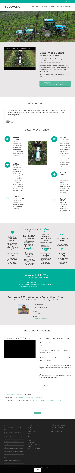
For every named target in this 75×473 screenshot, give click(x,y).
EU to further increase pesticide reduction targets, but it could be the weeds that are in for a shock (55, 367)
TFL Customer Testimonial (34, 444)
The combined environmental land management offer (47, 400)
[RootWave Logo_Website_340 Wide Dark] (12, 7)
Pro (29, 438)
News (29, 435)
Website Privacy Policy (34, 448)
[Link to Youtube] (66, 1)
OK (38, 470)
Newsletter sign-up (33, 437)
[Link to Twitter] (64, 1)
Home (29, 433)
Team (29, 440)
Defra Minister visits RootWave (10, 441)
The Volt (30, 446)
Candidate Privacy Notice (57, 427)
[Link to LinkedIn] (69, 1)
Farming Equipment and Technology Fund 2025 (30, 397)
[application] (20, 55)
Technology (31, 442)
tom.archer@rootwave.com (42, 318)
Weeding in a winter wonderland (10, 444)
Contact (30, 429)
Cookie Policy (31, 431)
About (29, 427)
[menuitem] (32, 7)
